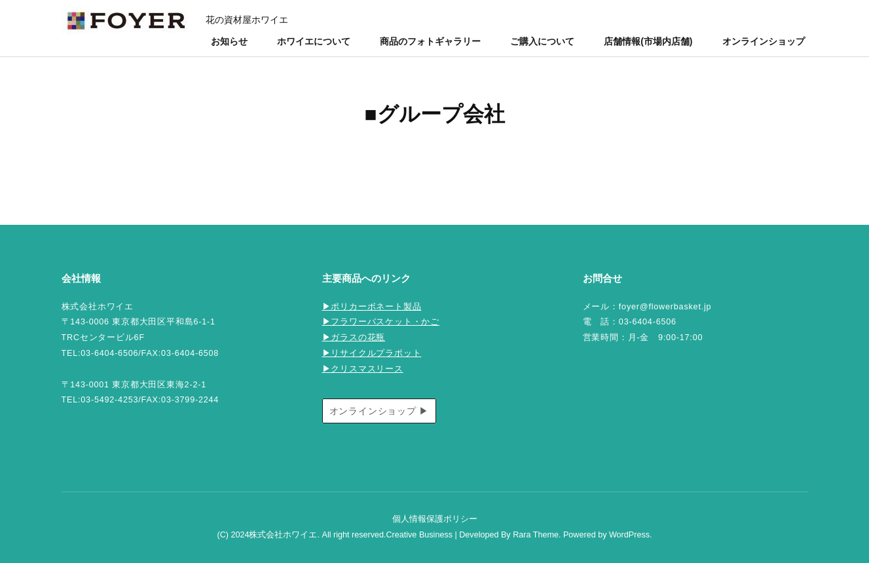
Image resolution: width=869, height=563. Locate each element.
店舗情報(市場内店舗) (648, 41)
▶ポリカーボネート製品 (372, 306)
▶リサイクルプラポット (372, 353)
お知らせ (229, 41)
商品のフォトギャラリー (430, 41)
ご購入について (542, 41)
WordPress (629, 534)
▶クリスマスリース (362, 369)
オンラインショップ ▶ (379, 411)
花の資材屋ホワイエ (247, 19)
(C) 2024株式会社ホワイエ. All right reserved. (301, 534)
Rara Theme (536, 534)
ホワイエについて (313, 41)
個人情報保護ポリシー (434, 519)
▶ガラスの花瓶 (354, 337)
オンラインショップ (763, 41)
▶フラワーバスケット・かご (380, 321)
